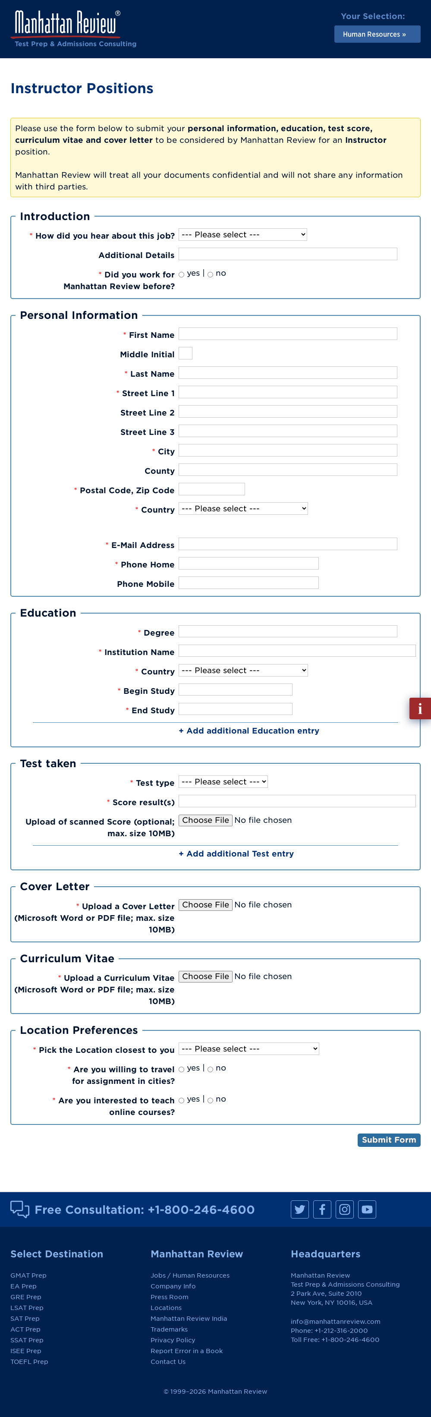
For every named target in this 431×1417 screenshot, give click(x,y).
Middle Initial (147, 354)
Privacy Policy (173, 1340)
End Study (150, 710)
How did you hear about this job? (102, 235)
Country (155, 509)
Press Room (170, 1297)
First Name (149, 335)
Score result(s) (141, 802)
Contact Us (168, 1361)
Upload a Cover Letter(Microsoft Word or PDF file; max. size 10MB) (94, 918)
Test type (152, 782)
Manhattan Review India (189, 1318)
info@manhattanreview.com (336, 1321)
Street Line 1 (145, 393)
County (160, 470)
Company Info (173, 1286)
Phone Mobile (146, 584)
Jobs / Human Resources (190, 1275)
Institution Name (136, 652)
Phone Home (145, 564)
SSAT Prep (27, 1340)
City (163, 451)
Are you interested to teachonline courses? (113, 1106)
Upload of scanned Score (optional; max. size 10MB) (100, 827)
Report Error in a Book (187, 1351)
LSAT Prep (27, 1307)
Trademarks (169, 1329)
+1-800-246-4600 (201, 1209)
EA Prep (23, 1286)
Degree (156, 632)
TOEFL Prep (29, 1361)
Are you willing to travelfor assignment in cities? (121, 1075)
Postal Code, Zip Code (124, 490)
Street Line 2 (147, 412)
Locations (166, 1307)
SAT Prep (25, 1318)
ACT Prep (25, 1329)
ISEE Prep (25, 1351)
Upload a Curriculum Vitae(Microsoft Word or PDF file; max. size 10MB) (94, 989)
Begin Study (146, 691)
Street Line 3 (147, 432)
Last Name (149, 373)
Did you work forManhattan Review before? (119, 280)
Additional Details (136, 255)
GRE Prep (25, 1297)
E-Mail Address (140, 545)
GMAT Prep (28, 1275)
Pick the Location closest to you (104, 1050)
